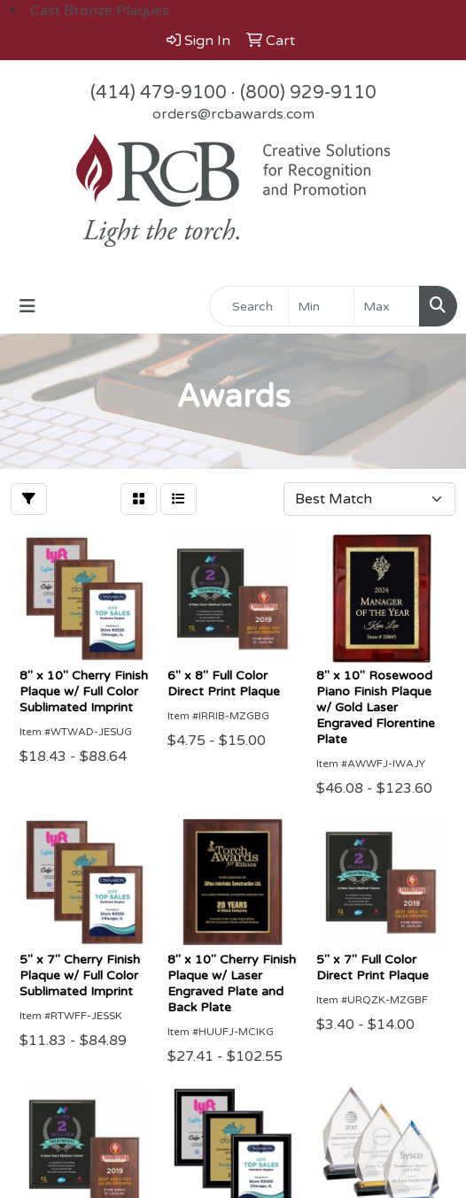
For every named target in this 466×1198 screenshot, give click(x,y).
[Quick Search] (249, 306)
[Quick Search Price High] (386, 306)
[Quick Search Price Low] (321, 306)
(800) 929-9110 (308, 93)
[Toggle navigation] (27, 306)
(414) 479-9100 (158, 93)
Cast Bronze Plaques (99, 10)
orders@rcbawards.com (233, 114)
